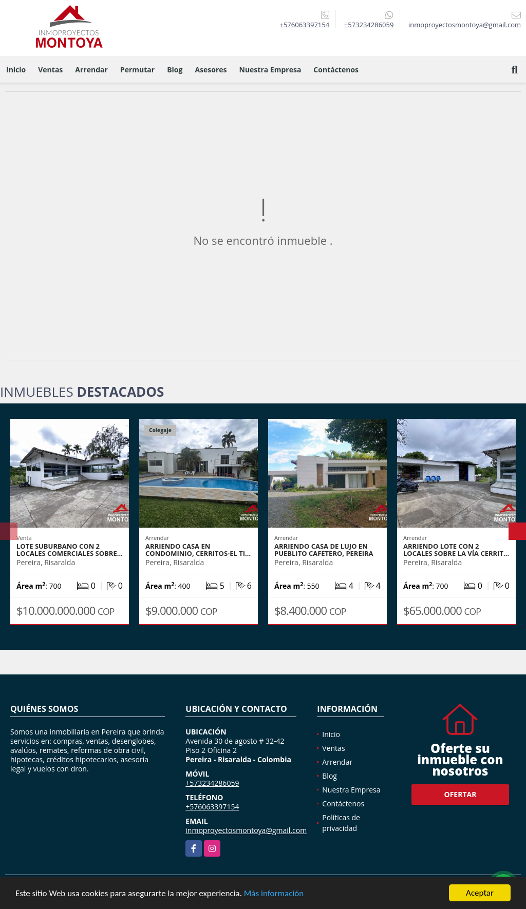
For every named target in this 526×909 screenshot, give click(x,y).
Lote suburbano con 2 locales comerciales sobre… (69, 550)
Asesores (211, 69)
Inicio (16, 69)
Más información (274, 893)
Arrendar (91, 69)
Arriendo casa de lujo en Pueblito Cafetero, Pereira (323, 550)
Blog (174, 69)
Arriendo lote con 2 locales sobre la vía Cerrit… (456, 550)
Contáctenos (336, 69)
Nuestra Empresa (270, 69)
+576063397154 (304, 24)
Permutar (137, 69)
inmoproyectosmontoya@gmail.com (246, 830)
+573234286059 (369, 24)
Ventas (50, 69)
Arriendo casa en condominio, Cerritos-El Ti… (198, 550)
